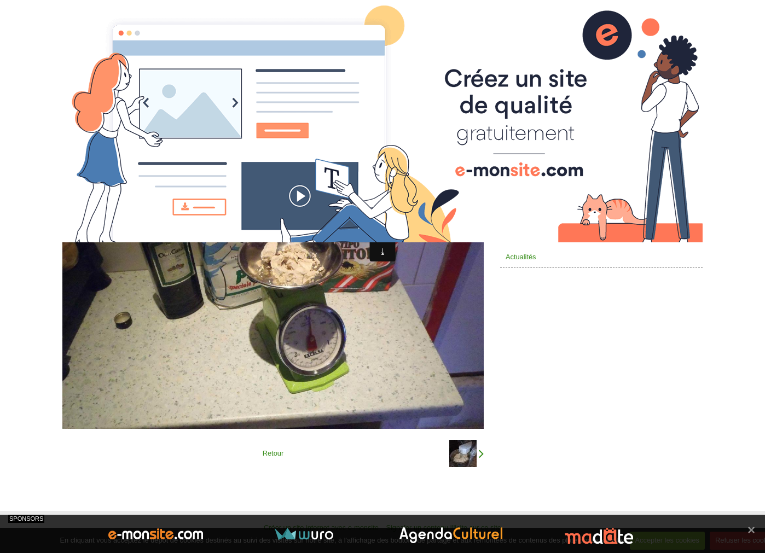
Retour (273, 453)
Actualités (521, 257)
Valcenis (518, 191)
